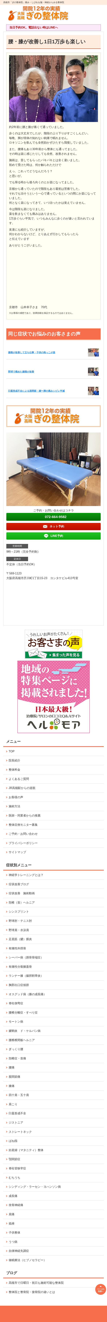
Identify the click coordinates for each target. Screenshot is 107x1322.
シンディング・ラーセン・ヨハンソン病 (35, 1186)
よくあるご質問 (19, 778)
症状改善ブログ (19, 884)
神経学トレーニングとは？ (26, 875)
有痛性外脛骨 (17, 948)
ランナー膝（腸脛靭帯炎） (26, 975)
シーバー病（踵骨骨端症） (26, 957)
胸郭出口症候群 (19, 985)
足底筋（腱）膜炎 (20, 939)
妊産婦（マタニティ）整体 (26, 1150)
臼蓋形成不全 (17, 1113)
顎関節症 (14, 1159)
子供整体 (14, 1232)
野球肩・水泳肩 (19, 930)
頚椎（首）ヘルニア (22, 902)
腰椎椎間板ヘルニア (22, 1040)
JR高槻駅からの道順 (22, 788)
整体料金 (14, 769)
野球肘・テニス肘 (20, 920)
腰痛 (11, 1067)
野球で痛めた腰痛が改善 (21, 371)
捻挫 (11, 1223)
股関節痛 (14, 1076)
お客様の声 (16, 797)
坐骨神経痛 (16, 1205)
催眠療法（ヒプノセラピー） (27, 1260)
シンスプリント (19, 911)
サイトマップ (17, 852)
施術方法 (14, 806)
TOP (12, 751)
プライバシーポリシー (23, 843)
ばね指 (13, 1140)
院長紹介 (14, 760)
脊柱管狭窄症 (17, 1168)
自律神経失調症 (19, 1250)
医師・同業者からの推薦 (25, 815)
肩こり (13, 1104)
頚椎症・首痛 (17, 1058)
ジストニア (16, 1122)
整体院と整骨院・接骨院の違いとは (32, 1292)
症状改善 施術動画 (22, 893)
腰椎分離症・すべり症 (23, 1012)
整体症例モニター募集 (23, 824)
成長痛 (13, 1195)
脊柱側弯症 (16, 1003)
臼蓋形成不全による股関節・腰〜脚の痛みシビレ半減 (36, 390)
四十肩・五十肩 (19, 1095)
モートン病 (16, 1021)
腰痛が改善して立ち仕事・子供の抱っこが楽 (31, 352)
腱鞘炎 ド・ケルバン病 (25, 1030)
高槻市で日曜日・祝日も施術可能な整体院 (36, 1282)
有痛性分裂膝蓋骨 (20, 966)
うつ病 (13, 1241)
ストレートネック (20, 1131)
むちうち (14, 1177)
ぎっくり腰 (16, 1049)
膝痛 (11, 1085)
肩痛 (11, 1214)
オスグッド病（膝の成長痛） (27, 994)
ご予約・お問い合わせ (23, 833)
